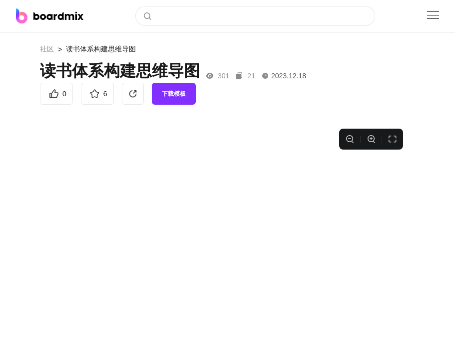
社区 (47, 49)
